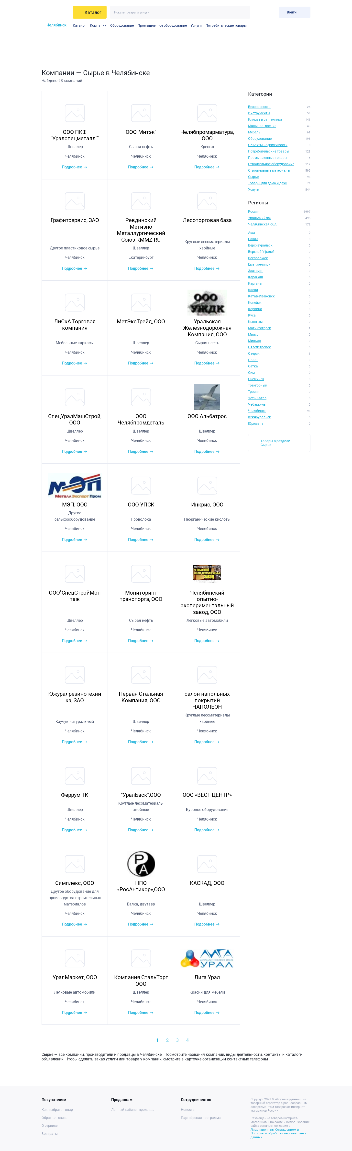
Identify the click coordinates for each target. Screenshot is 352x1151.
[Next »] (209, 1040)
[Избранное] (259, 12)
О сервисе (49, 1126)
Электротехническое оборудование (250, 26)
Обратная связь (54, 1118)
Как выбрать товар (57, 1110)
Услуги (196, 25)
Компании (98, 25)
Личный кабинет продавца (132, 1110)
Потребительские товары (226, 25)
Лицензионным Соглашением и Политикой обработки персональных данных (278, 1133)
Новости (188, 1110)
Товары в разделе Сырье (275, 443)
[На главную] (55, 12)
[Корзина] (271, 12)
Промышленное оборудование (162, 25)
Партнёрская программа (201, 1118)
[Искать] (244, 12)
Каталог (79, 25)
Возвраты (50, 1134)
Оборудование (122, 25)
